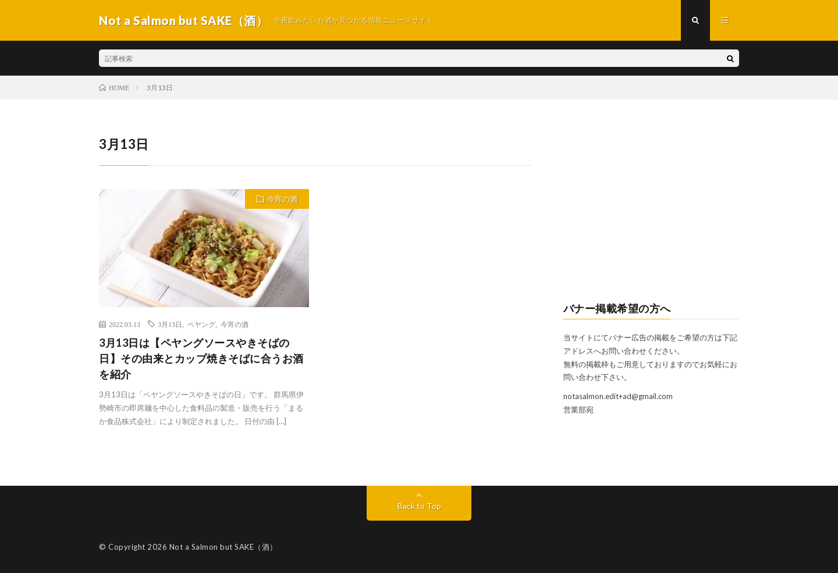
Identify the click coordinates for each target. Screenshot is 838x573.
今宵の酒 (282, 199)
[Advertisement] (651, 207)
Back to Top (419, 506)
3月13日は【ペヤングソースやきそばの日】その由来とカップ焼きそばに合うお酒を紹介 (201, 358)
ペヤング (201, 324)
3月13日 (170, 324)
